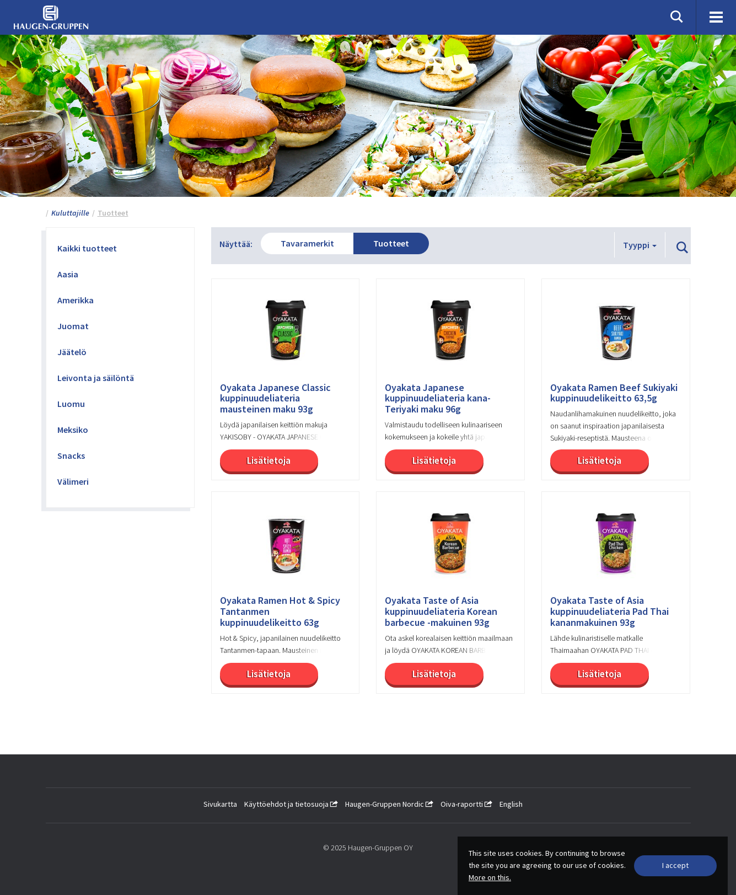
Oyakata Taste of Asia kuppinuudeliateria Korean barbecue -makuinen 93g (441, 611)
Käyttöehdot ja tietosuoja (291, 804)
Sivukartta (220, 804)
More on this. (490, 877)
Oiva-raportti (466, 804)
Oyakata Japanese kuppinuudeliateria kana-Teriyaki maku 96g (438, 398)
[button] (682, 248)
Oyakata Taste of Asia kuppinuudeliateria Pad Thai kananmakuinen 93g (609, 611)
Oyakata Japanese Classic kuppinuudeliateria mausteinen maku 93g (275, 398)
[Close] (675, 865)
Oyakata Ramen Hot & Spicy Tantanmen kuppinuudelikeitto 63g (280, 611)
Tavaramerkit (307, 243)
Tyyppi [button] (640, 244)
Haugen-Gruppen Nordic (389, 804)
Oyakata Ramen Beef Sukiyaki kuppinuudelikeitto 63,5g (614, 393)
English (511, 804)
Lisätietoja (269, 460)
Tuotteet (391, 243)
